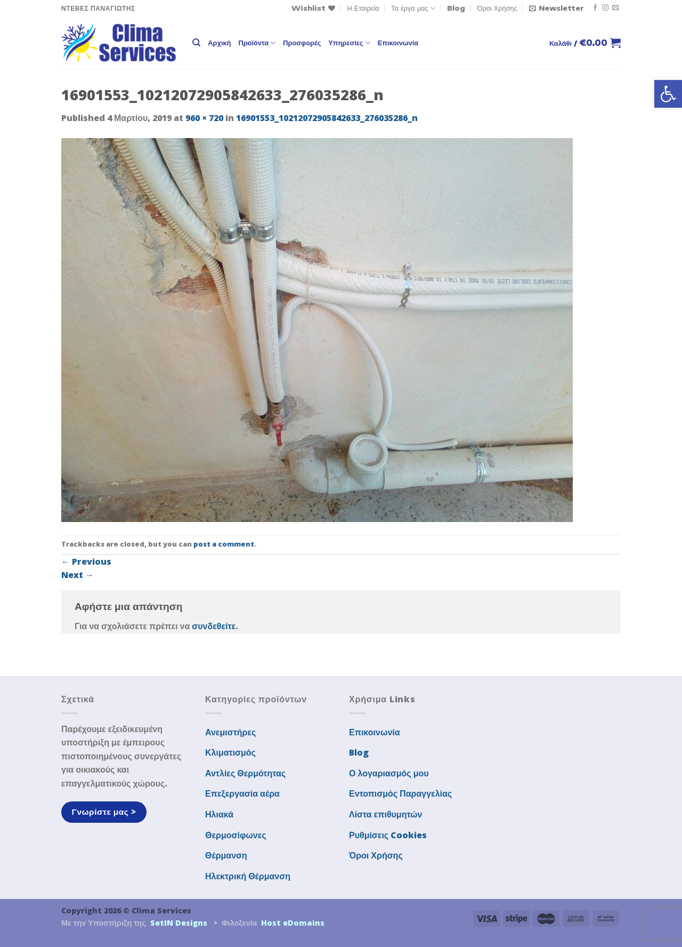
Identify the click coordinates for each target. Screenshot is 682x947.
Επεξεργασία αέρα (242, 793)
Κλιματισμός (230, 752)
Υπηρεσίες (349, 43)
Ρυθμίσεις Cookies (388, 835)
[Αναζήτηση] (196, 43)
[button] (668, 94)
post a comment (223, 544)
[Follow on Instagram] (605, 8)
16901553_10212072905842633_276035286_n (327, 118)
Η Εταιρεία (363, 8)
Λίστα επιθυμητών (386, 814)
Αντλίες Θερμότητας (245, 773)
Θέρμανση (226, 855)
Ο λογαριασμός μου (389, 773)
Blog (456, 8)
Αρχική (219, 42)
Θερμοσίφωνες (235, 835)
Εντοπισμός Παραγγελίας (400, 793)
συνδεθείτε (214, 626)
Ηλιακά (219, 814)
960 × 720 (204, 118)
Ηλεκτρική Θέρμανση (247, 876)
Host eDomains (292, 923)
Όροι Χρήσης (497, 8)
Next (77, 575)
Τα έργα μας (413, 8)
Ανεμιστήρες (230, 732)
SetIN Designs (178, 923)
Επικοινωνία (398, 42)
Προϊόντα (256, 43)
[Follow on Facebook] (595, 8)
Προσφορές (302, 42)
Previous (86, 561)
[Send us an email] (615, 8)
